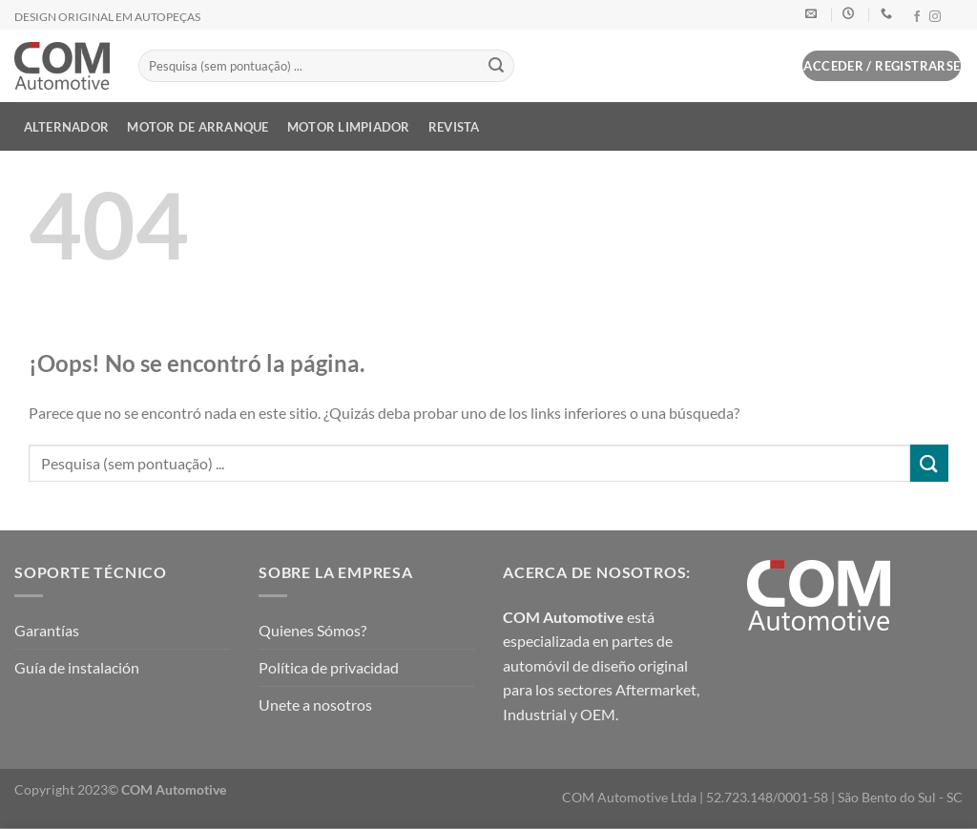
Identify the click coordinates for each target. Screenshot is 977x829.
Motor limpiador (348, 127)
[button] (778, 69)
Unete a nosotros (315, 704)
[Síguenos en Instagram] (935, 17)
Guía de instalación (76, 667)
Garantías (46, 630)
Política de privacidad (329, 667)
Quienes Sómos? (312, 630)
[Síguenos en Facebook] (917, 17)
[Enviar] (496, 66)
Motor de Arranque (197, 127)
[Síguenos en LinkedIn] (953, 17)
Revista (454, 127)
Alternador (67, 127)
